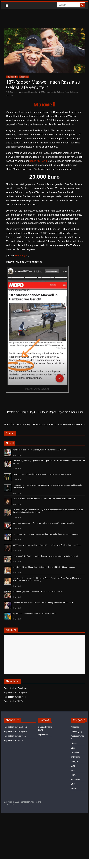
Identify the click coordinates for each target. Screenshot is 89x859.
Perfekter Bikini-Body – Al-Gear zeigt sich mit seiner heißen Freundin (39, 450)
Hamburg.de (21, 255)
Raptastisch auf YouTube (15, 697)
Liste (73, 766)
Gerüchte (75, 752)
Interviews (75, 757)
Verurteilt (9, 96)
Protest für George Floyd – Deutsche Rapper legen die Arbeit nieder (43, 412)
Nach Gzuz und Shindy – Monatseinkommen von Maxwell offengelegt (44, 424)
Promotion (75, 779)
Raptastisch (11, 77)
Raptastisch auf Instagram (15, 692)
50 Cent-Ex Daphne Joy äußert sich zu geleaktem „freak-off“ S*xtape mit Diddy (43, 523)
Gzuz (44, 161)
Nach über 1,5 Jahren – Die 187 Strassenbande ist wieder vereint (38, 591)
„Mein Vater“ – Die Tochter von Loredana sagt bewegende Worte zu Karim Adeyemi (45, 556)
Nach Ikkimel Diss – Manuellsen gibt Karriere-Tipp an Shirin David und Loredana (44, 567)
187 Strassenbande (48, 92)
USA (73, 784)
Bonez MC (34, 161)
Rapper (75, 92)
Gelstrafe (60, 92)
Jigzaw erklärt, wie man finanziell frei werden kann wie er (35, 613)
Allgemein (24, 77)
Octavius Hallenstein (29, 92)
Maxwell (68, 92)
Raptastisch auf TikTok (14, 701)
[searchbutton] (82, 5)
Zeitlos (74, 788)
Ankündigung (76, 731)
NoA (73, 770)
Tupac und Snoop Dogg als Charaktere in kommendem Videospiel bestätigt (42, 474)
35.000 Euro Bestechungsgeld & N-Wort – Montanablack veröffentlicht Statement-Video (47, 545)
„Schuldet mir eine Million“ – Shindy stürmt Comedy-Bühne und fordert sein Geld (44, 602)
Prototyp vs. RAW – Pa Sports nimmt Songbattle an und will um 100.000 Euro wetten (45, 534)
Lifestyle (74, 761)
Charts (74, 743)
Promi (73, 775)
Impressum (43, 734)
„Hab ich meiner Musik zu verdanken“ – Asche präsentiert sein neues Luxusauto (44, 499)
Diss (73, 748)
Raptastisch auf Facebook (15, 688)
